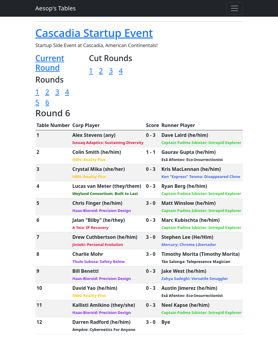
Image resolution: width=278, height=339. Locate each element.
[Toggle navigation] (234, 8)
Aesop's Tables (55, 8)
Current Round (49, 63)
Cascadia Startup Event (94, 33)
